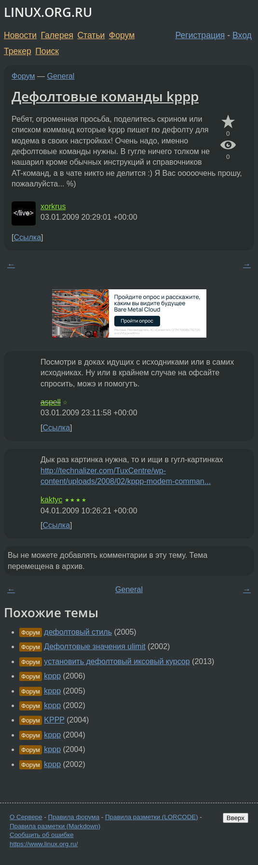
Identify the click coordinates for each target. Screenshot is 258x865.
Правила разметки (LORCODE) (151, 817)
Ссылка (27, 237)
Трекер (17, 51)
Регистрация (200, 35)
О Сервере (26, 817)
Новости (20, 35)
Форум (122, 35)
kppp (52, 676)
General (61, 76)
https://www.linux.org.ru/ (44, 844)
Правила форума (74, 817)
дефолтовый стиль (78, 632)
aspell (51, 402)
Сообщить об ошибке (42, 834)
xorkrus (53, 206)
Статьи (91, 35)
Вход (242, 35)
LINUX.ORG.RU (48, 12)
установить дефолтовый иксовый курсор (117, 661)
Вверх (235, 818)
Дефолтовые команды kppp (105, 96)
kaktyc (51, 500)
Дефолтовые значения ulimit (94, 646)
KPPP (54, 720)
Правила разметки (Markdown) (55, 826)
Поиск (47, 51)
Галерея (57, 35)
